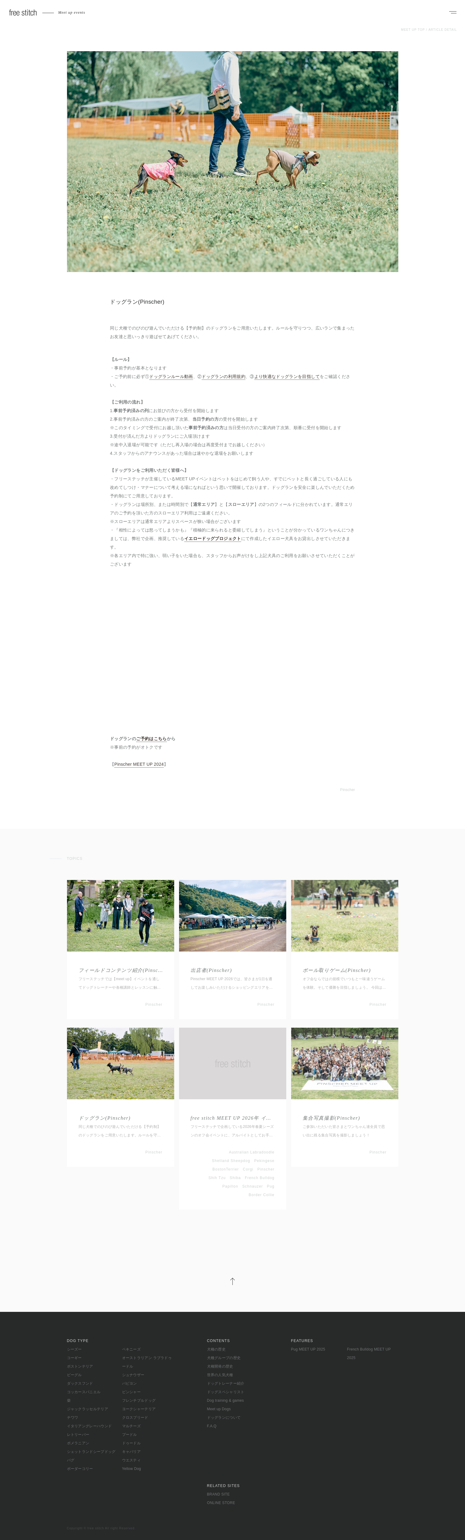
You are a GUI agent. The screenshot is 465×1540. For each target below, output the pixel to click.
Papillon (230, 1186)
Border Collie (262, 1195)
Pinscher (347, 790)
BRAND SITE (218, 1494)
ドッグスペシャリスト (226, 1392)
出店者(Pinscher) (211, 970)
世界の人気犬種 (220, 1375)
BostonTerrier (226, 1169)
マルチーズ (131, 1426)
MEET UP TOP (413, 29)
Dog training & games (225, 1400)
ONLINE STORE (221, 1503)
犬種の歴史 (216, 1349)
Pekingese (264, 1161)
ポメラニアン (78, 1443)
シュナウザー (133, 1375)
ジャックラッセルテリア (87, 1409)
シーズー (74, 1349)
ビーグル (74, 1375)
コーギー (74, 1358)
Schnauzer (252, 1186)
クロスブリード (135, 1417)
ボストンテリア (80, 1366)
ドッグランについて (224, 1417)
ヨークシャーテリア (139, 1409)
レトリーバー (78, 1434)
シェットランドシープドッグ (91, 1452)
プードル (129, 1434)
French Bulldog (260, 1178)
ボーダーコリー (80, 1469)
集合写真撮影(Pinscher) (331, 1118)
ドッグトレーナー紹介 (226, 1383)
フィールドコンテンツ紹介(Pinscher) (121, 970)
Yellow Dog (131, 1469)
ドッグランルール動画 (171, 376)
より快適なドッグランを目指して (287, 376)
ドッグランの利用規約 (223, 376)
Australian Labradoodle (252, 1152)
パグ (71, 1460)
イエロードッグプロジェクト (212, 538)
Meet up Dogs (219, 1409)
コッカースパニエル (84, 1392)
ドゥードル (131, 1443)
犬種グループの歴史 (224, 1358)
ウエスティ (131, 1460)
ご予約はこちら (151, 738)
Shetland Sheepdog (231, 1161)
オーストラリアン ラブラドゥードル (147, 1362)
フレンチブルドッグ (139, 1400)
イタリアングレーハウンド (89, 1426)
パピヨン (129, 1383)
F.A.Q (212, 1426)
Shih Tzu (217, 1178)
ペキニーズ (131, 1349)
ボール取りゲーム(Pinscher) (337, 970)
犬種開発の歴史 (220, 1366)
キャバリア (131, 1452)
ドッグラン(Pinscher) (105, 1118)
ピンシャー (131, 1392)
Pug (271, 1186)
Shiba (235, 1178)
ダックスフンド (80, 1383)
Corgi (248, 1169)
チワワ (72, 1417)
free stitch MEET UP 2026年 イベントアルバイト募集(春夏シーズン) (233, 1118)
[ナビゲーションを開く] (452, 12)
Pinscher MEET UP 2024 (139, 764)
